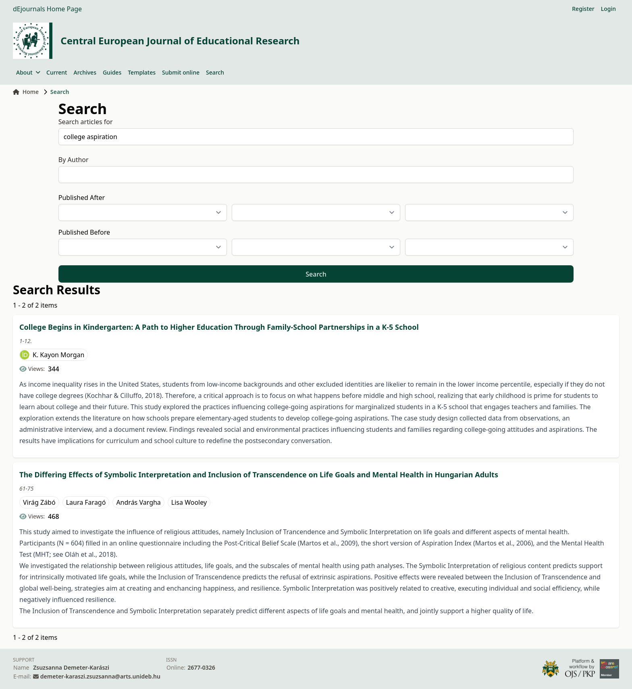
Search (215, 72)
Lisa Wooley (189, 502)
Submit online (181, 72)
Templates (142, 72)
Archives (84, 72)
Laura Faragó (86, 502)
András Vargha (138, 502)
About (28, 72)
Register (583, 8)
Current (56, 72)
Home (26, 92)
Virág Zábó (39, 502)
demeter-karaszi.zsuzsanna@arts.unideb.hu (100, 676)
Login (608, 8)
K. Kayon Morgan (58, 354)
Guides (112, 72)
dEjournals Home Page (47, 8)
